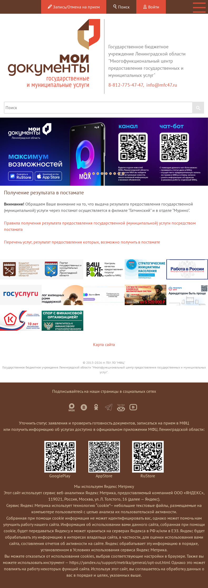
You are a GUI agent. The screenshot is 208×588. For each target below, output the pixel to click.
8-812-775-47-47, (127, 85)
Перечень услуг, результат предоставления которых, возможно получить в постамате (82, 242)
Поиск (121, 7)
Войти (151, 7)
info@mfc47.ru (161, 85)
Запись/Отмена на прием (74, 7)
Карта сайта (104, 344)
